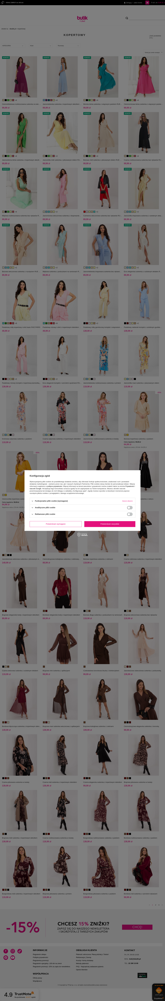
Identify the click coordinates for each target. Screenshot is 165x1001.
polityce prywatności (54, 486)
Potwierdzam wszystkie (110, 524)
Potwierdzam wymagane (56, 524)
